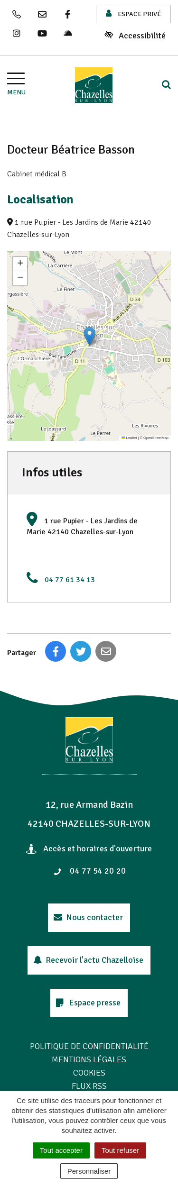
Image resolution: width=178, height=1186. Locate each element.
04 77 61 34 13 (70, 579)
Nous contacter (88, 917)
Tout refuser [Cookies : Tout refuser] (120, 1150)
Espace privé (133, 13)
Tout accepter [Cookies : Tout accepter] (61, 1150)
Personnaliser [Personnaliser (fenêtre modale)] (89, 1171)
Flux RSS (89, 1086)
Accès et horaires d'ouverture (89, 848)
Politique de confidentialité (89, 1046)
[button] (89, 336)
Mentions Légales (89, 1059)
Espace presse (88, 1002)
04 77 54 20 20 (90, 871)
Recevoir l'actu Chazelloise (88, 960)
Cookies (89, 1072)
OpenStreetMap (156, 438)
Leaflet (129, 438)
